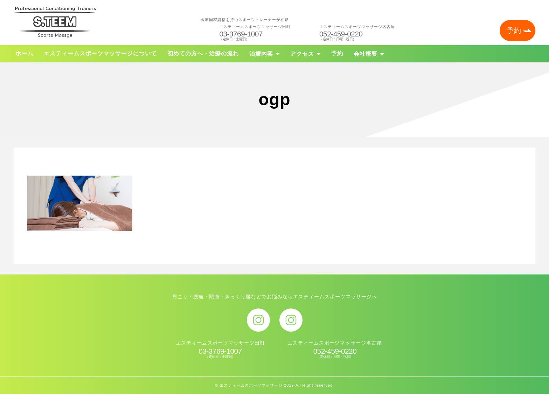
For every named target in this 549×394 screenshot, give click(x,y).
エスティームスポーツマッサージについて (100, 53)
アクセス (302, 54)
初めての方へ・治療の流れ (203, 53)
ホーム (24, 53)
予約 (514, 30)
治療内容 (261, 54)
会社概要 (365, 54)
